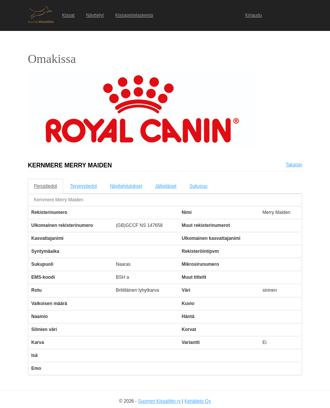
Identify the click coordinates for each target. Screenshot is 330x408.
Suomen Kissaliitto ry (159, 401)
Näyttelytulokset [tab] (126, 186)
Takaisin (294, 164)
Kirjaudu (253, 15)
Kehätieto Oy (197, 401)
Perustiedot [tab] (45, 186)
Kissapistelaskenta (134, 15)
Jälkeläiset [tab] (165, 186)
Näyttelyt (95, 15)
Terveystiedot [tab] (83, 186)
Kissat (68, 15)
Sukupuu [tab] (198, 186)
